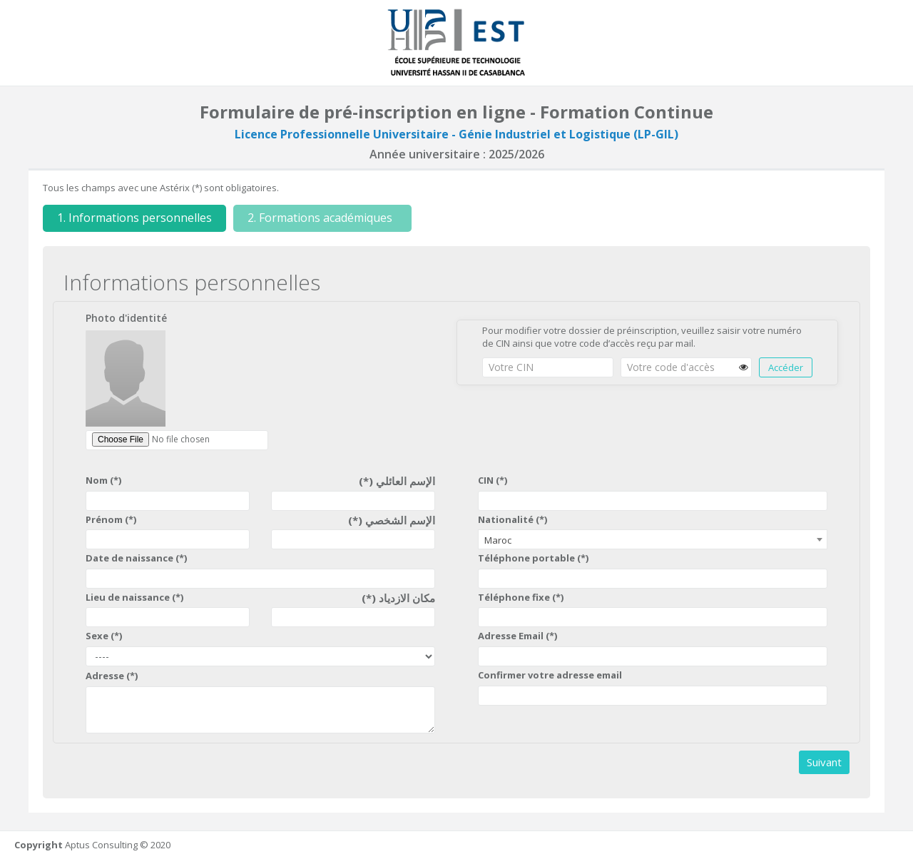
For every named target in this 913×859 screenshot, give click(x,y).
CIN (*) (492, 480)
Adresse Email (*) (517, 635)
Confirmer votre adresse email (550, 675)
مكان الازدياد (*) (398, 598)
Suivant (824, 762)
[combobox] (652, 539)
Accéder (785, 367)
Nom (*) (103, 480)
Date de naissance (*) (136, 558)
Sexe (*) (104, 635)
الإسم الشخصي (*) (391, 520)
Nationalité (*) (512, 519)
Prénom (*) (111, 519)
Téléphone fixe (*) (520, 597)
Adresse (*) (112, 675)
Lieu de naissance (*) (134, 597)
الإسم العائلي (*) (397, 481)
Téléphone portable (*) (533, 558)
